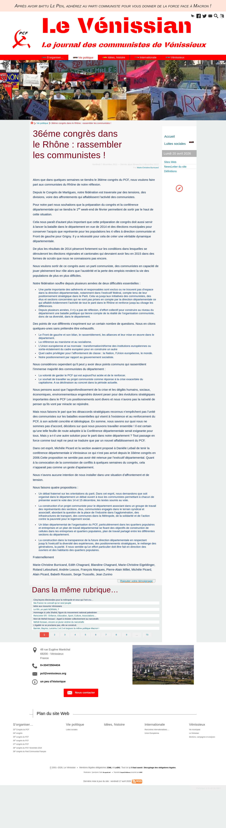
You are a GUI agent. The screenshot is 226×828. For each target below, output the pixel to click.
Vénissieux (195, 749)
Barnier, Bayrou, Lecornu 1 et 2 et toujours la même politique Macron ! (73, 652)
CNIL (107, 797)
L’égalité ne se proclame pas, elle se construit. (60, 648)
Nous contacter (81, 717)
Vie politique (42, 123)
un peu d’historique (53, 705)
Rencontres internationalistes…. (155, 755)
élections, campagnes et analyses (201, 763)
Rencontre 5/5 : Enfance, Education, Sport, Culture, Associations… (71, 637)
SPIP (141, 802)
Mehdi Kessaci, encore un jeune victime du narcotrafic (64, 644)
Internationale (152, 749)
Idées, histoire (113, 749)
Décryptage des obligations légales (160, 797)
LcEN (115, 797)
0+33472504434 (50, 689)
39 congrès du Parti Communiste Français (31, 780)
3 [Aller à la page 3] (64, 659)
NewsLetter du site (177, 167)
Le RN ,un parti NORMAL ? (49, 629)
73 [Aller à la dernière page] (147, 659)
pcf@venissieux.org (53, 697)
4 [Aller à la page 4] (75, 659)
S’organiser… (22, 749)
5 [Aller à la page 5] (85, 659)
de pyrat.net (106, 802)
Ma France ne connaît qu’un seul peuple (56, 621)
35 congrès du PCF (20, 763)
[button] (184, 17)
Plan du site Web (54, 738)
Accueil (169, 136)
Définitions (171, 172)
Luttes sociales (73, 755)
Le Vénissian (192, 759)
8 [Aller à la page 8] (116, 659)
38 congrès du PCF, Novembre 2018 (28, 776)
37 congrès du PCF (20, 772)
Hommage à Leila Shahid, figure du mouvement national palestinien (72, 633)
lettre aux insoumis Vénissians (51, 625)
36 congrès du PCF (20, 767)
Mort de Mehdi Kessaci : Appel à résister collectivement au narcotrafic (73, 640)
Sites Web (171, 162)
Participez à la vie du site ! (206, 817)
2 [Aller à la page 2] (54, 659)
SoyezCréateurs (125, 802)
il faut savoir (136, 797)
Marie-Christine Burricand (147, 167)
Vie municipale (192, 755)
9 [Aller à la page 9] (127, 659)
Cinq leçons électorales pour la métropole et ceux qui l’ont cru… (70, 618)
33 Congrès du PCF (20, 754)
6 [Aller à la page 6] (95, 659)
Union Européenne (149, 759)
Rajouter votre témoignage (134, 598)
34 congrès (16, 758)
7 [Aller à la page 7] (106, 659)
